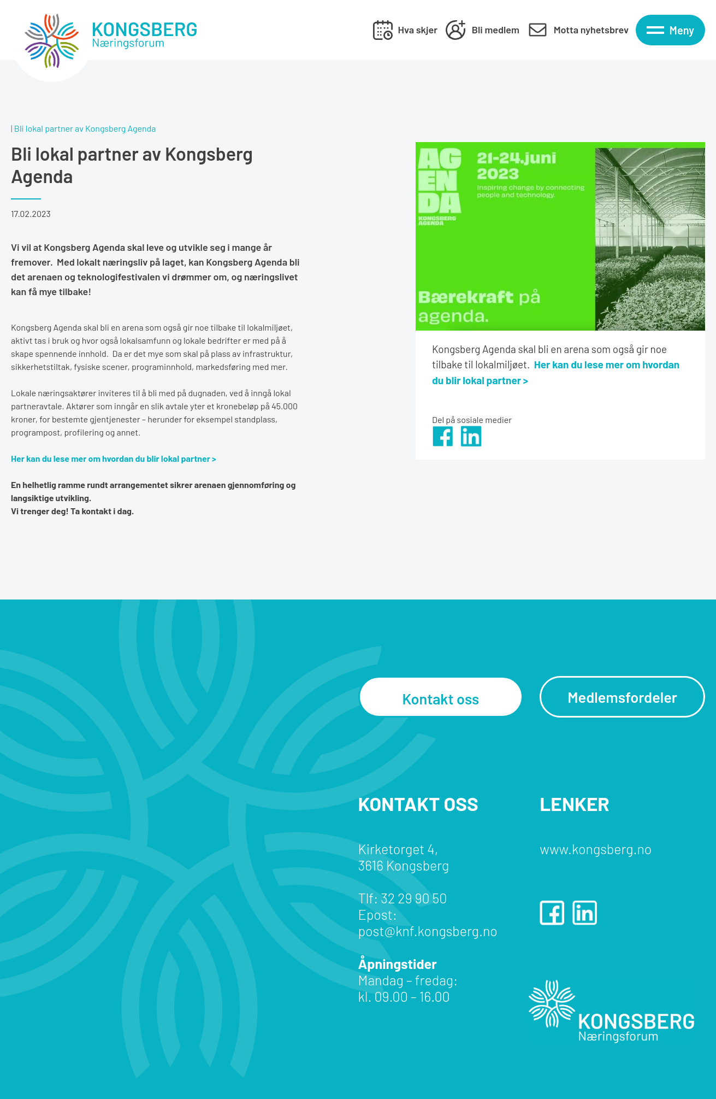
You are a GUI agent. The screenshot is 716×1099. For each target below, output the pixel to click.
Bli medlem (495, 29)
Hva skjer (417, 29)
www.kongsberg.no (596, 849)
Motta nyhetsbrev (591, 29)
